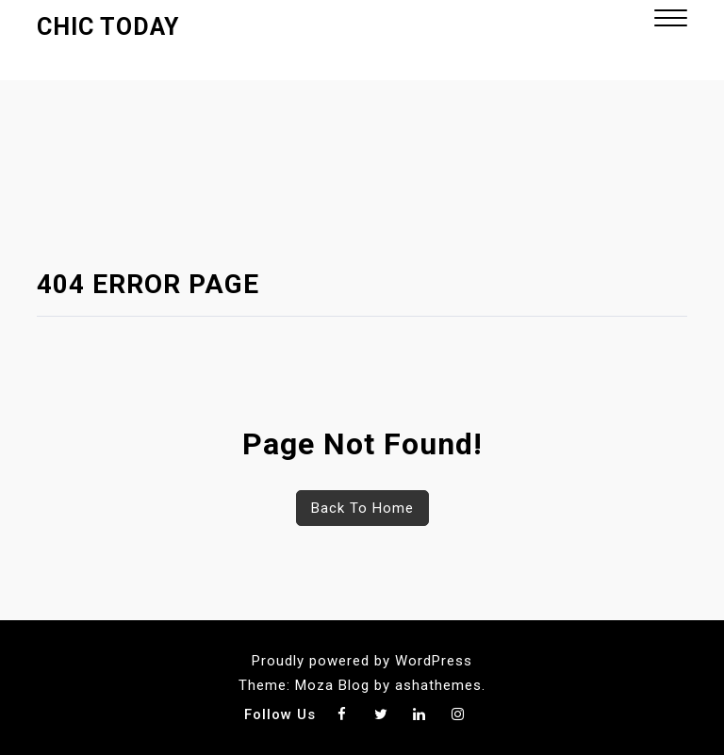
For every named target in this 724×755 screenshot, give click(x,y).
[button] (670, 20)
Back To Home (362, 508)
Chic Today (108, 27)
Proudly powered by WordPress (362, 660)
